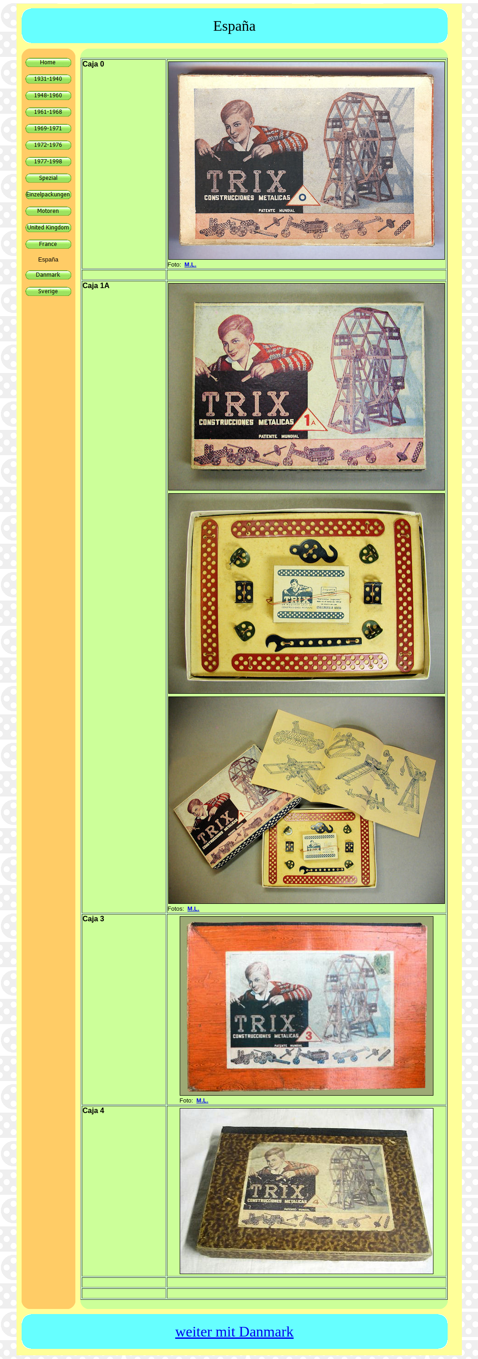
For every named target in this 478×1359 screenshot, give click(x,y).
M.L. (190, 264)
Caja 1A (96, 286)
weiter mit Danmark (234, 1331)
